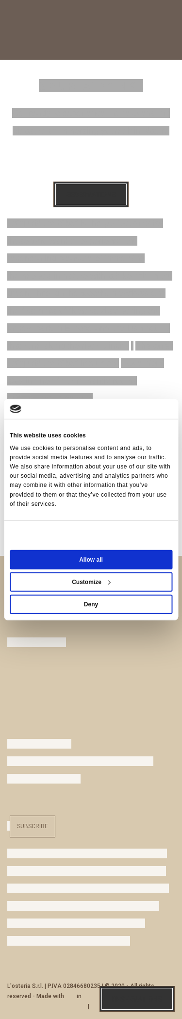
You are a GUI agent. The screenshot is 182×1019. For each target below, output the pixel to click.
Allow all (91, 559)
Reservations (91, 194)
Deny (91, 604)
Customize (91, 582)
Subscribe (32, 826)
